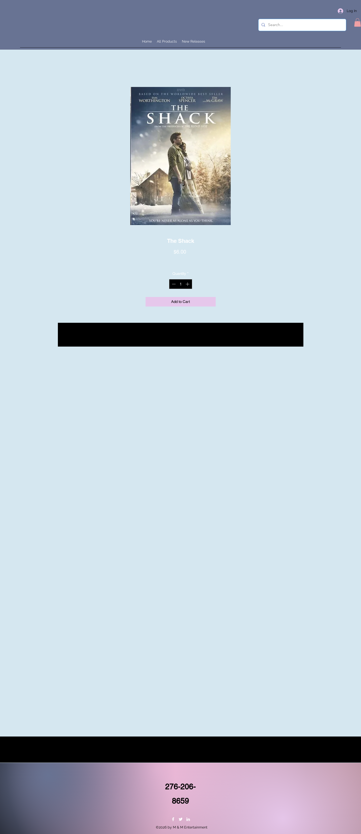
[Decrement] (173, 284)
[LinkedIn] (188, 819)
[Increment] (188, 284)
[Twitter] (180, 819)
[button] (357, 22)
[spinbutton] (180, 284)
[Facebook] (173, 819)
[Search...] (301, 25)
